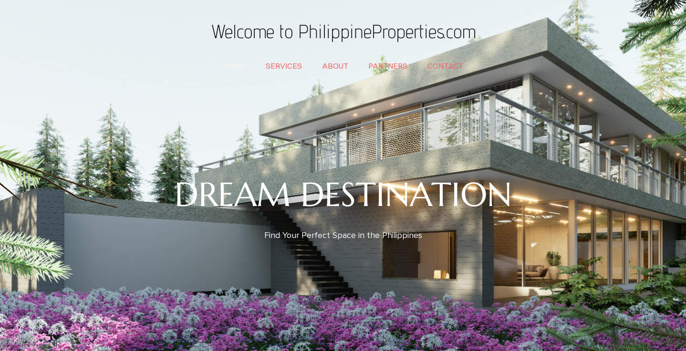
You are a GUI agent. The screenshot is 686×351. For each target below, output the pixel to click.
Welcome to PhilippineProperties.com (343, 31)
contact (445, 66)
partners (387, 66)
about (335, 66)
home (234, 66)
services (284, 66)
